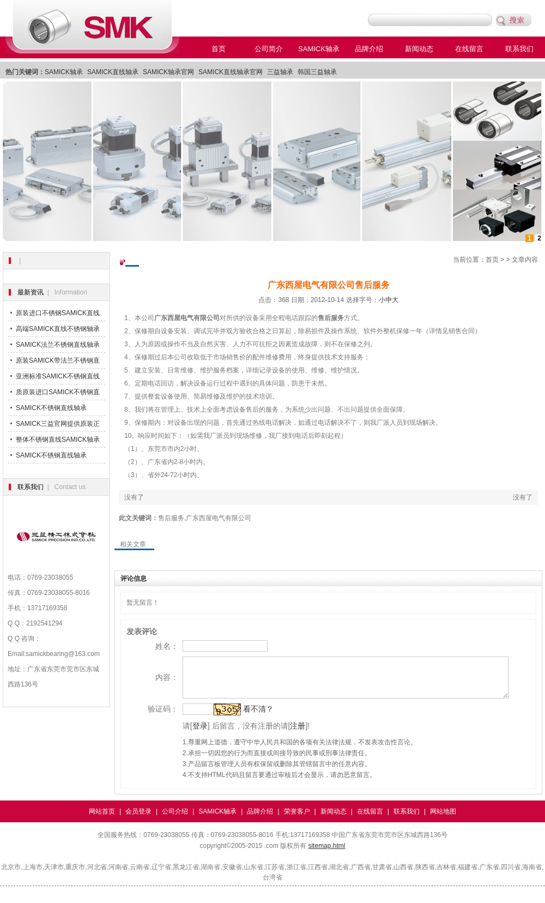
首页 (218, 49)
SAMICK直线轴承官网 (230, 72)
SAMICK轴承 (319, 49)
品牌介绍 (369, 49)
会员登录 (138, 819)
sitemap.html (326, 854)
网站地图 (443, 819)
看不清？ (243, 717)
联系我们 (519, 49)
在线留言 (469, 49)
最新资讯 (30, 292)
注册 (283, 734)
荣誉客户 (297, 819)
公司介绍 (175, 819)
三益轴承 (280, 72)
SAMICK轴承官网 (168, 72)
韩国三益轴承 (317, 72)
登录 (185, 734)
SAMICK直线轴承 (112, 72)
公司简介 (269, 49)
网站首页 (102, 819)
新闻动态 (419, 49)
